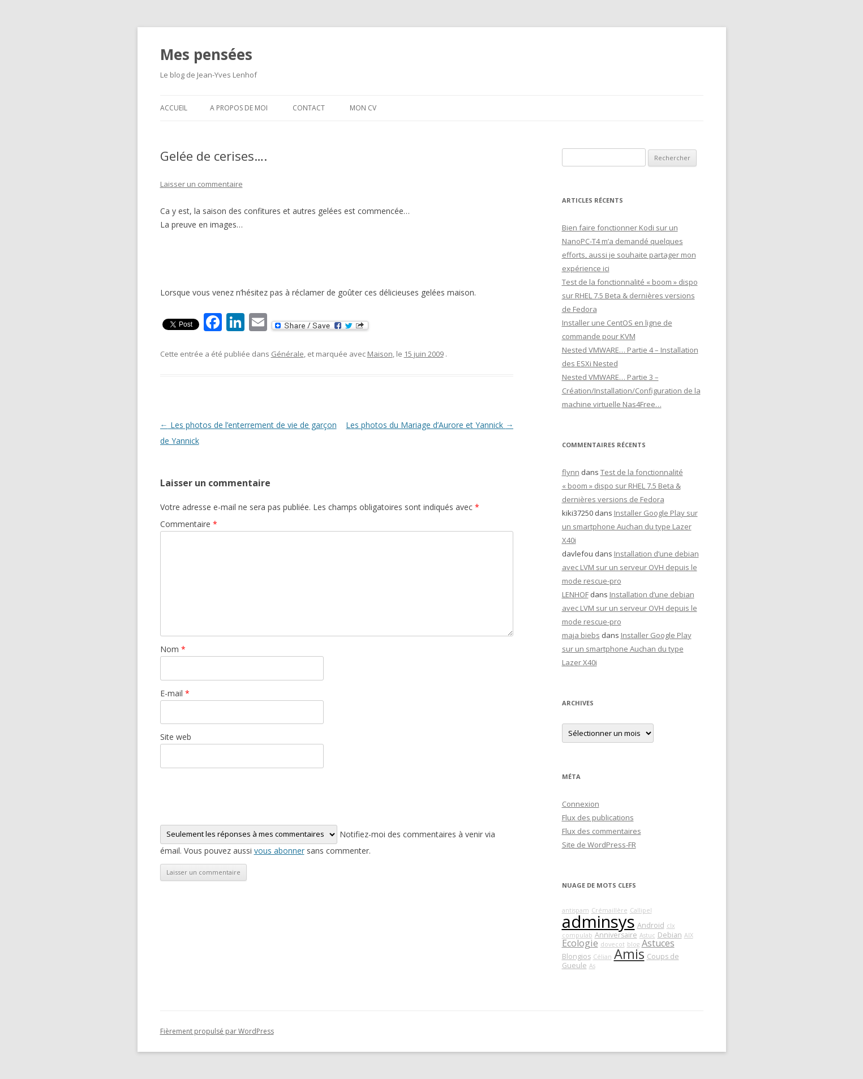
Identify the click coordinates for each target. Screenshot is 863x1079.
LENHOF (575, 594)
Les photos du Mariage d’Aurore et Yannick (429, 424)
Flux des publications (598, 817)
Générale (287, 354)
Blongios (576, 956)
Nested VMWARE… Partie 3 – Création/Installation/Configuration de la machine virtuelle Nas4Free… (631, 390)
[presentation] (246, 796)
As (592, 966)
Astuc (647, 935)
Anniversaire (616, 935)
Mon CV (363, 108)
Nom (173, 649)
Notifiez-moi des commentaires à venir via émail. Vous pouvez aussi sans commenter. (327, 840)
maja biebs (581, 635)
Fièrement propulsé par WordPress (217, 1031)
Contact (309, 108)
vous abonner (279, 850)
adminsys (598, 921)
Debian (670, 935)
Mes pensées (206, 54)
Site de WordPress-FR (599, 845)
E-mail (175, 693)
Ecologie (580, 943)
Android (650, 925)
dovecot (612, 944)
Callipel (641, 910)
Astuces (658, 943)
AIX (688, 935)
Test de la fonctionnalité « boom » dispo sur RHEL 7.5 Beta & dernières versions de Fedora (630, 295)
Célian (602, 957)
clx (671, 926)
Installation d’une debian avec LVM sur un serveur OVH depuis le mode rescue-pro (630, 567)
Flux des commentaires (601, 831)
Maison (380, 354)
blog (633, 944)
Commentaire (188, 524)
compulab (577, 935)
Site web (175, 736)
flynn (570, 472)
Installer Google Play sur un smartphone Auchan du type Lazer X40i (630, 526)
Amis (629, 954)
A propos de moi (239, 108)
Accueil (173, 108)
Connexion (580, 804)
